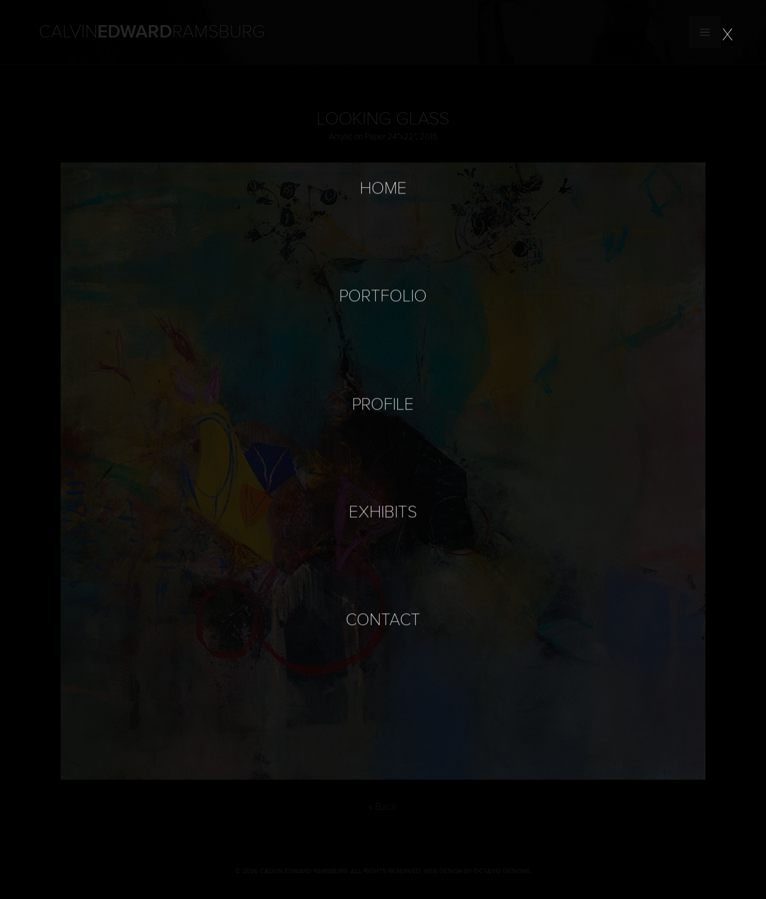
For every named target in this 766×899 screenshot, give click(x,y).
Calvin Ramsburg (152, 32)
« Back (383, 806)
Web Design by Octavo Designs (477, 871)
